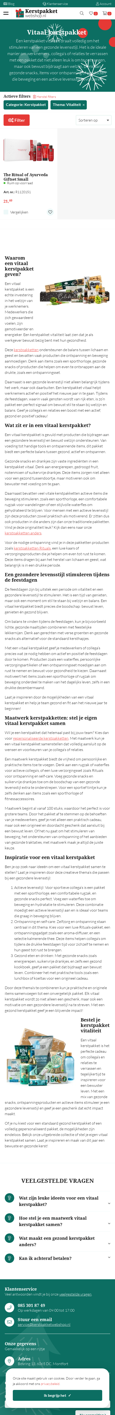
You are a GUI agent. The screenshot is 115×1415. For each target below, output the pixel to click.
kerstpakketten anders (23, 533)
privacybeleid (50, 1384)
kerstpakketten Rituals (32, 548)
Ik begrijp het (57, 1395)
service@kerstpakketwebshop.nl (44, 1324)
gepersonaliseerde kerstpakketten (41, 738)
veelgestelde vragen (75, 1294)
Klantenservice (55, 4)
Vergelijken (19, 212)
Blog (9, 4)
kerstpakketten (26, 349)
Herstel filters (44, 97)
